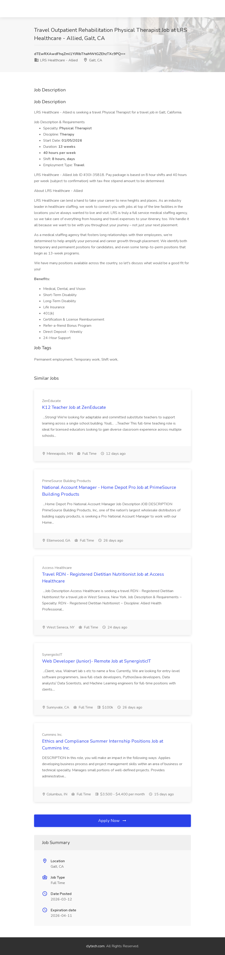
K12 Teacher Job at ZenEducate (74, 407)
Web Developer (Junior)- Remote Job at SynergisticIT (96, 661)
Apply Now (112, 820)
